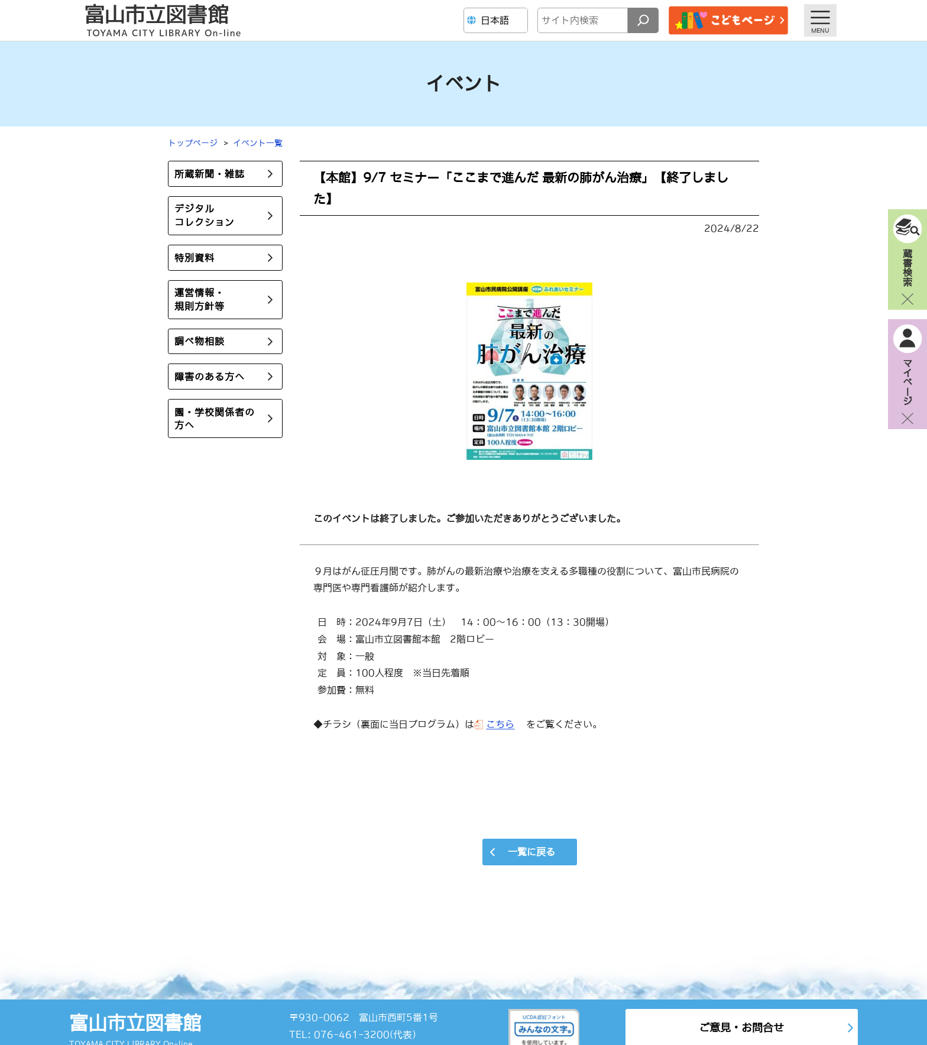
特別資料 (194, 257)
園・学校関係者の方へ (214, 418)
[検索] (643, 20)
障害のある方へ (209, 376)
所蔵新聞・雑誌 (209, 174)
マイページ (907, 381)
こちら (500, 724)
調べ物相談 (199, 341)
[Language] (497, 20)
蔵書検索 (907, 267)
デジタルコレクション (204, 215)
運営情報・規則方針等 (199, 299)
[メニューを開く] (820, 20)
